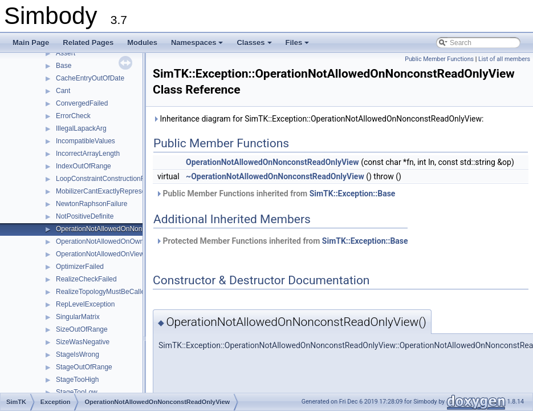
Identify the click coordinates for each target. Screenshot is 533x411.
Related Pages (88, 42)
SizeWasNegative (82, 342)
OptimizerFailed (80, 267)
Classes (255, 45)
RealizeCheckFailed (86, 279)
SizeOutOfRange (82, 329)
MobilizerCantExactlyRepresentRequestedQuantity (133, 191)
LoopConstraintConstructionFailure (108, 179)
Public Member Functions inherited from (275, 193)
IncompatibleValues (85, 141)
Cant (63, 91)
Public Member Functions (439, 59)
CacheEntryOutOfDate (90, 78)
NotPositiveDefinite (84, 216)
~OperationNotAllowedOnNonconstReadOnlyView (275, 176)
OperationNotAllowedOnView (100, 254)
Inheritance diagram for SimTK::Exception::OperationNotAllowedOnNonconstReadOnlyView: (318, 118)
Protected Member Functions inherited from (282, 240)
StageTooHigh (77, 380)
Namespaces (198, 45)
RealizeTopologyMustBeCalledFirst (109, 292)
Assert (65, 53)
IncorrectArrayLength (88, 154)
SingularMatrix (78, 317)
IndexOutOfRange (83, 166)
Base (63, 66)
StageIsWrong (77, 354)
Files (298, 45)
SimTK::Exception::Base (353, 193)
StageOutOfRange (84, 367)
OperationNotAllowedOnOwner (103, 241)
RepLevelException (85, 304)
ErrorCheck (73, 116)
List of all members (504, 59)
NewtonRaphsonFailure (91, 204)
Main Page (31, 42)
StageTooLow (76, 392)
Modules (142, 42)
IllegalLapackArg (81, 128)
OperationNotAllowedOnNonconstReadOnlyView (130, 229)
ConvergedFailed (82, 103)
